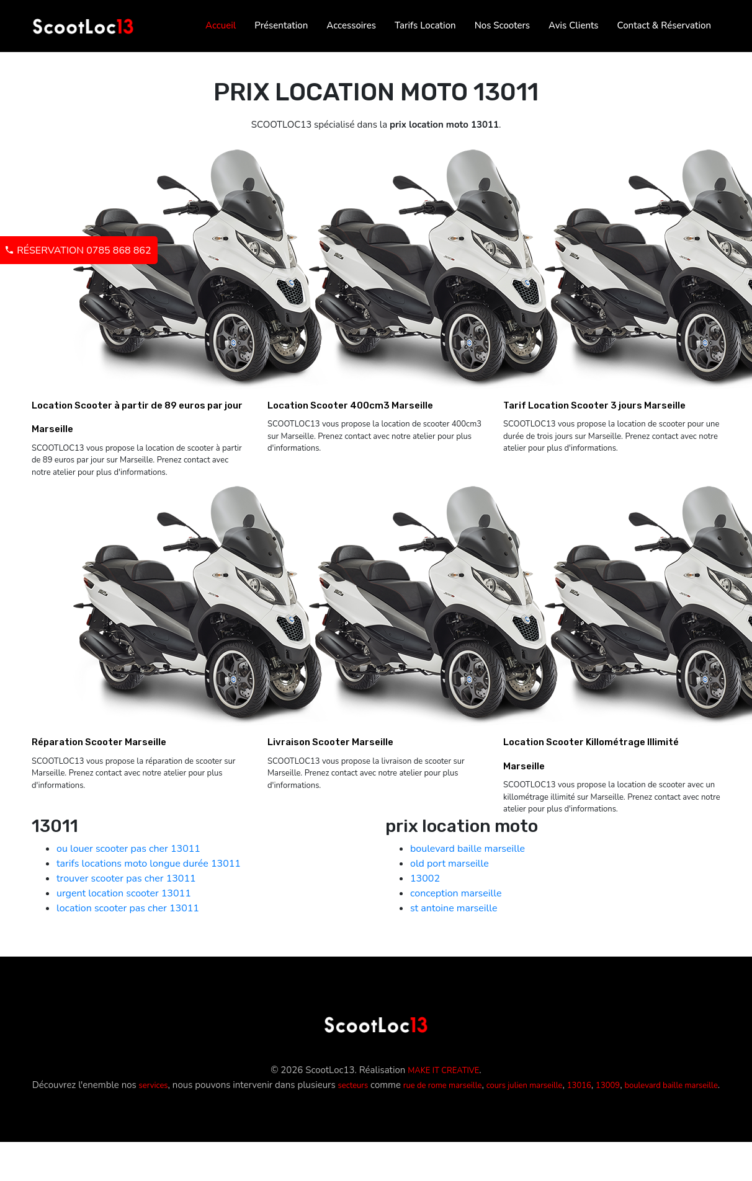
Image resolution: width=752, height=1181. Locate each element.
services (153, 1085)
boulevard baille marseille (467, 849)
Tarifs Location (425, 25)
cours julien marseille (524, 1085)
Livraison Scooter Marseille (330, 742)
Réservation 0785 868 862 (77, 250)
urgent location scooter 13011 (123, 893)
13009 (608, 1085)
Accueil (220, 25)
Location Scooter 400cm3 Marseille (350, 405)
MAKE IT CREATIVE (443, 1070)
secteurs (353, 1085)
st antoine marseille (453, 908)
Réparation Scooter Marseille (99, 742)
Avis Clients (573, 25)
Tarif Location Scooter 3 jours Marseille (594, 405)
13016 (579, 1085)
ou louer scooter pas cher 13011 (128, 849)
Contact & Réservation (664, 25)
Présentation (281, 25)
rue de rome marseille (442, 1085)
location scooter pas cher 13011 (127, 908)
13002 (425, 878)
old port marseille (449, 863)
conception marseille (455, 893)
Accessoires (351, 25)
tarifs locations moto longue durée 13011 (148, 863)
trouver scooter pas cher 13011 (126, 878)
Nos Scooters (502, 25)
